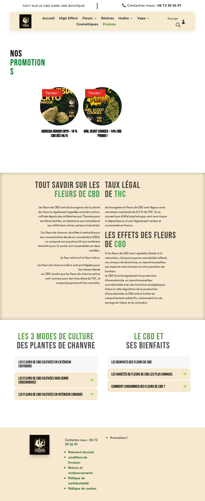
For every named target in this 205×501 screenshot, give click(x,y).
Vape (141, 18)
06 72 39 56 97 (169, 5)
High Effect (68, 18)
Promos (109, 24)
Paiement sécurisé (81, 452)
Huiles (124, 18)
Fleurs (87, 18)
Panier (173, 19)
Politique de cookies (82, 488)
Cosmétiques (87, 24)
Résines (107, 18)
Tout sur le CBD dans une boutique (53, 6)
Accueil (48, 18)
